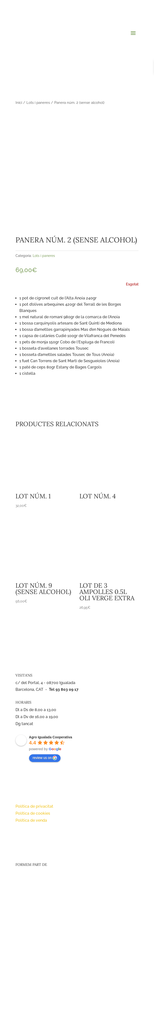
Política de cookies (32, 813)
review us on (45, 758)
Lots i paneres (38, 102)
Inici (18, 102)
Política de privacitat (34, 806)
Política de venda (31, 820)
